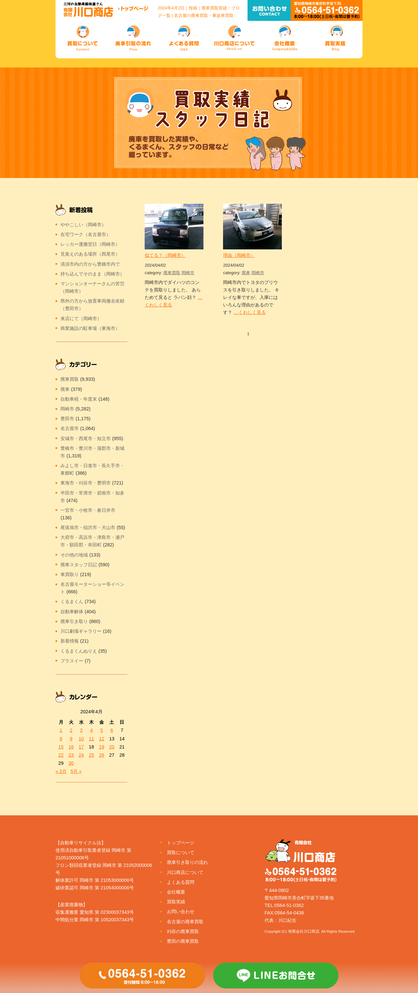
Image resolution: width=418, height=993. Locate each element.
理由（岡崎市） (239, 255)
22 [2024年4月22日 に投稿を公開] (61, 755)
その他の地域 (74, 554)
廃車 (246, 272)
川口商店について (185, 872)
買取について (180, 852)
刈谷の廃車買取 (183, 931)
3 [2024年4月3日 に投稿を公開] (81, 730)
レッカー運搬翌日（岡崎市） (90, 244)
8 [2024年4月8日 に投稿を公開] (61, 738)
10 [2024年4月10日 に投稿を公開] (81, 738)
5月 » (76, 771)
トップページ (180, 842)
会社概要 (176, 892)
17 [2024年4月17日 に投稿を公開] (81, 746)
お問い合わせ (180, 911)
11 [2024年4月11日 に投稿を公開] (91, 738)
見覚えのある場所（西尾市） (90, 254)
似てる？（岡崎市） (165, 255)
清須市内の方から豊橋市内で (90, 264)
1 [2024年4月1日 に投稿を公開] (61, 730)
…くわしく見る (249, 312)
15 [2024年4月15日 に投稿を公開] (61, 746)
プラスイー (71, 660)
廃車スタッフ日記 (78, 564)
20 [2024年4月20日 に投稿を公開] (111, 746)
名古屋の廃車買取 (185, 921)
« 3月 (61, 771)
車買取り (69, 574)
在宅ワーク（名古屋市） (85, 234)
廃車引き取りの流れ (187, 862)
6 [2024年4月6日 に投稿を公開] (111, 730)
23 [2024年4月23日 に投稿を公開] (71, 755)
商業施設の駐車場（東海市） (90, 328)
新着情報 (69, 641)
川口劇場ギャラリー (81, 631)
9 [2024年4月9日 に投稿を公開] (71, 738)
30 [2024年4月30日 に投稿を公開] (71, 763)
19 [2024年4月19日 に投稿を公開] (101, 746)
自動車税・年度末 (78, 399)
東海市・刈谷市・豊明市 (85, 482)
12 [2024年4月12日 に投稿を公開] (101, 738)
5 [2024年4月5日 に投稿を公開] (101, 730)
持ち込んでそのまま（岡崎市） (92, 273)
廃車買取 (171, 272)
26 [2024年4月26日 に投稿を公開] (101, 755)
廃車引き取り (74, 621)
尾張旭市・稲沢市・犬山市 (87, 527)
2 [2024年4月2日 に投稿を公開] (71, 730)
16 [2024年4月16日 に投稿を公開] (71, 746)
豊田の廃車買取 (183, 941)
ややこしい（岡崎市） (83, 224)
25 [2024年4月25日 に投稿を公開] (91, 755)
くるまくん (71, 601)
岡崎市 (188, 272)
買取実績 (176, 901)
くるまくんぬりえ (78, 651)
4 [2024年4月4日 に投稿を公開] (91, 730)
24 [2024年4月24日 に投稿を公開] (81, 755)
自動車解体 (71, 611)
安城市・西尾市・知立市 (85, 438)
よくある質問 (180, 882)
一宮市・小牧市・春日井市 (87, 510)
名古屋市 (69, 428)
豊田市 (67, 418)
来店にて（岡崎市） (81, 318)
